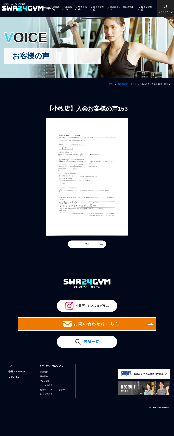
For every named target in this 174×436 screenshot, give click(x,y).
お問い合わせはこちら (87, 324)
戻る (87, 244)
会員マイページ (165, 9)
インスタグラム (87, 306)
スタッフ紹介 (146, 8)
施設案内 (56, 8)
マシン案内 (82, 8)
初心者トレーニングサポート (123, 8)
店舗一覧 (91, 342)
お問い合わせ (15, 377)
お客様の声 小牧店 (127, 84)
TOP (46, 8)
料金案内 (69, 8)
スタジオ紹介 (98, 8)
